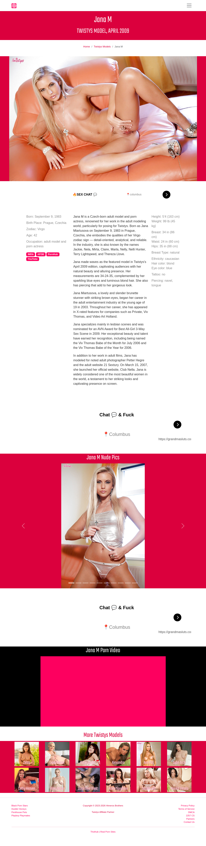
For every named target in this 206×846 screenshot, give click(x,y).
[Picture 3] (85, 583)
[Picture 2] (78, 583)
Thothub (95, 832)
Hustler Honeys (19, 809)
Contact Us (189, 822)
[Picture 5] (100, 583)
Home (86, 46)
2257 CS (190, 815)
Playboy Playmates (21, 815)
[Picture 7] (114, 583)
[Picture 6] (107, 583)
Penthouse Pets (19, 812)
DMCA (191, 812)
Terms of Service (186, 809)
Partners (190, 819)
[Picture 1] (71, 583)
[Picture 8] (121, 583)
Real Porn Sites (108, 832)
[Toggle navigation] (189, 5)
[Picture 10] (135, 583)
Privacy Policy (188, 805)
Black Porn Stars (20, 805)
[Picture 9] (128, 583)
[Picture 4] (92, 583)
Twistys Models (102, 46)
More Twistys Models (103, 735)
